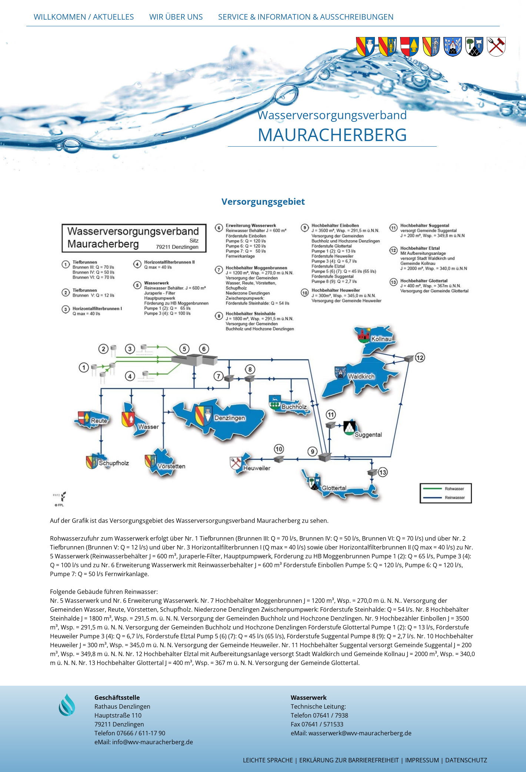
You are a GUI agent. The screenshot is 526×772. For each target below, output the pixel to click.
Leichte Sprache (268, 760)
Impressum (422, 760)
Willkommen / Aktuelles (84, 16)
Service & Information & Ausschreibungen (306, 16)
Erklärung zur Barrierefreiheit (349, 760)
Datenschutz (466, 760)
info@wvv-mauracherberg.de (152, 742)
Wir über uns (176, 16)
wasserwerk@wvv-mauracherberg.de (360, 733)
